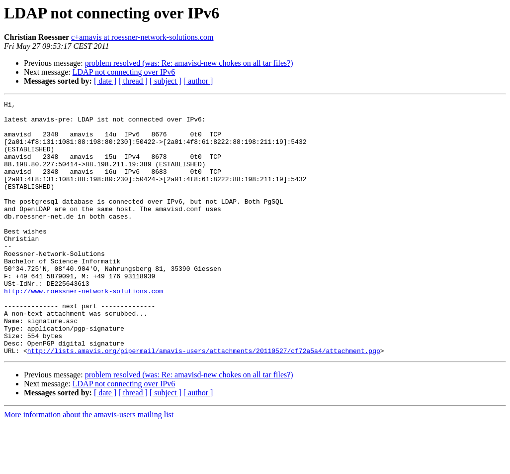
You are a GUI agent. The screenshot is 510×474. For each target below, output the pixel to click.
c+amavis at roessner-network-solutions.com (142, 37)
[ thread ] (133, 81)
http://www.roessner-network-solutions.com (83, 329)
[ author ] (198, 81)
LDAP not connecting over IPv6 (124, 72)
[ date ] (105, 81)
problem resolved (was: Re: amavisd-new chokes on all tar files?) (189, 63)
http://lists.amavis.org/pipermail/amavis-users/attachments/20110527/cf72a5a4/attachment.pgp (203, 401)
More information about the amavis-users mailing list (88, 465)
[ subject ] (165, 81)
